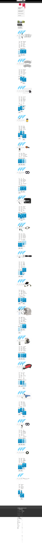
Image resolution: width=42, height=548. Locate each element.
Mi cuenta (20, 509)
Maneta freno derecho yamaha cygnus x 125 (22, 487)
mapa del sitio (18, 528)
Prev (21, 21)
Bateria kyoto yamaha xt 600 (24, 208)
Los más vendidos (20, 27)
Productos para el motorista (20, 11)
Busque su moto (21, 13)
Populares (20, 25)
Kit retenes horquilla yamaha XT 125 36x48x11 (24, 433)
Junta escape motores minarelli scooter (24, 235)
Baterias (19, 15)
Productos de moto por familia (20, 8)
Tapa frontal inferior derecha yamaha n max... (24, 405)
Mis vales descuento (20, 513)
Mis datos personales (20, 518)
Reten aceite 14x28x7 (24, 459)
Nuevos (20, 24)
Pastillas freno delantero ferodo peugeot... (24, 348)
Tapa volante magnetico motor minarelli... (25, 319)
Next (23, 21)
